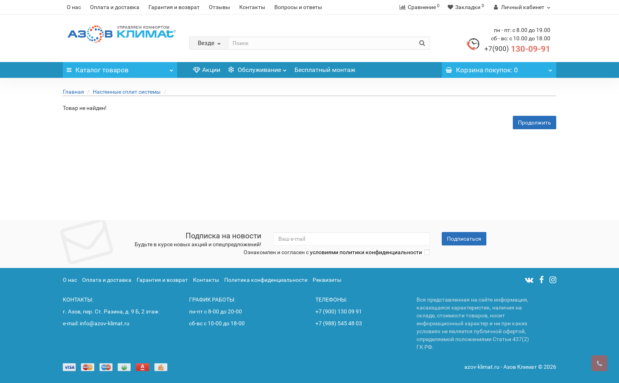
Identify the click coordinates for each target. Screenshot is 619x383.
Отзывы (219, 7)
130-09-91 (517, 49)
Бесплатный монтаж (324, 70)
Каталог (120, 68)
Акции (206, 70)
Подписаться (464, 239)
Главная (73, 92)
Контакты (252, 7)
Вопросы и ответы (298, 7)
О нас (74, 7)
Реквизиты (327, 280)
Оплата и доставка (114, 7)
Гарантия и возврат (174, 7)
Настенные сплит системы (127, 92)
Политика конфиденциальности (266, 280)
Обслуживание (257, 68)
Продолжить (534, 122)
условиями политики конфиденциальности (366, 252)
